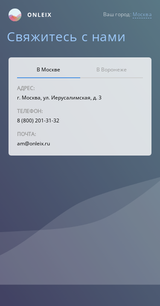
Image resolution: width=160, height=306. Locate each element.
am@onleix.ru (33, 143)
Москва (142, 14)
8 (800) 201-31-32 (38, 120)
